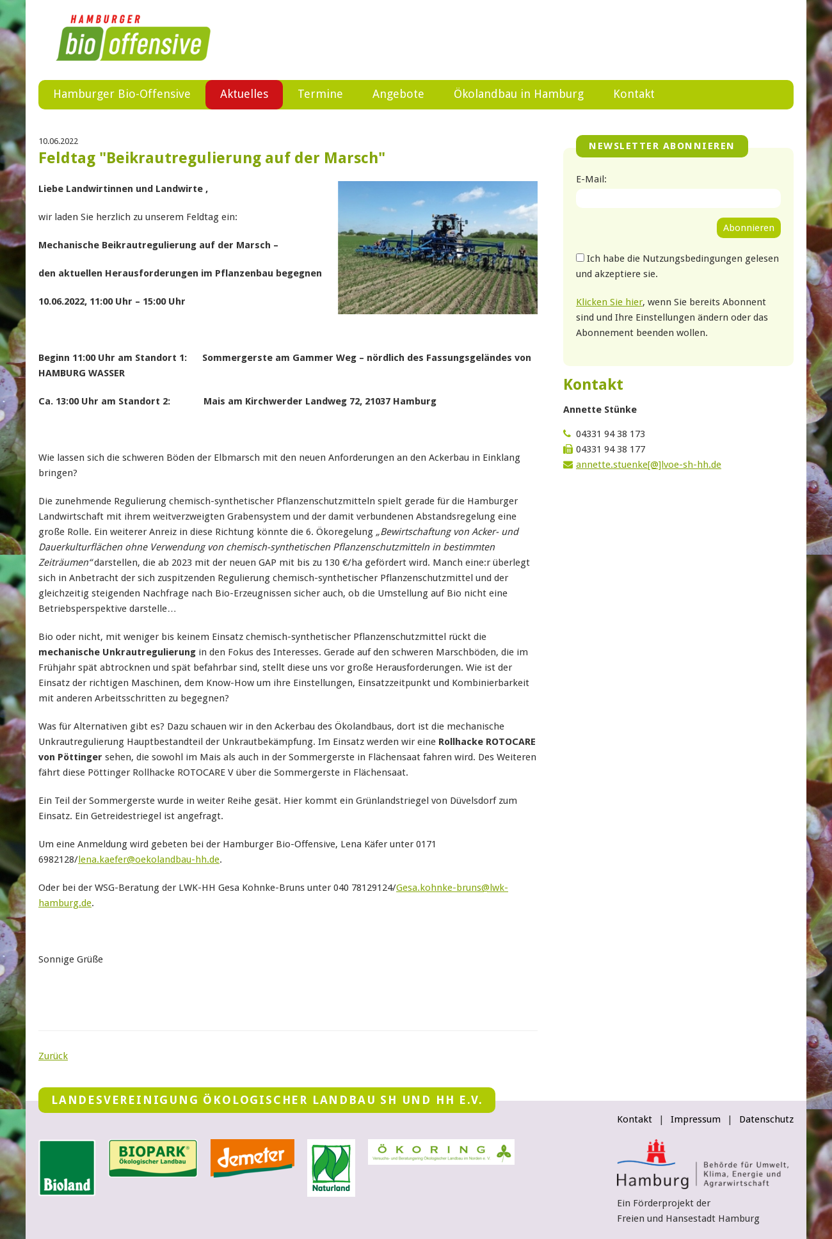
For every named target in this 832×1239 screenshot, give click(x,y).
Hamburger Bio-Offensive (122, 93)
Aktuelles (244, 93)
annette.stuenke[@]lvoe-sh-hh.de (648, 464)
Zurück (53, 1056)
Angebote (398, 93)
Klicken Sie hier (609, 302)
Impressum (696, 1119)
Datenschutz (766, 1119)
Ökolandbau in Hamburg (519, 93)
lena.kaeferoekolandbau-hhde (149, 859)
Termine (320, 93)
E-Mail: (591, 179)
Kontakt (634, 93)
